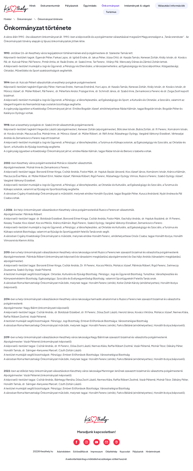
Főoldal (7, 19)
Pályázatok (138, 451)
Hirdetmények (153, 451)
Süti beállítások (80, 451)
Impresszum (97, 451)
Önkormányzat (24, 19)
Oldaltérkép (111, 451)
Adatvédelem (64, 451)
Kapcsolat (125, 451)
